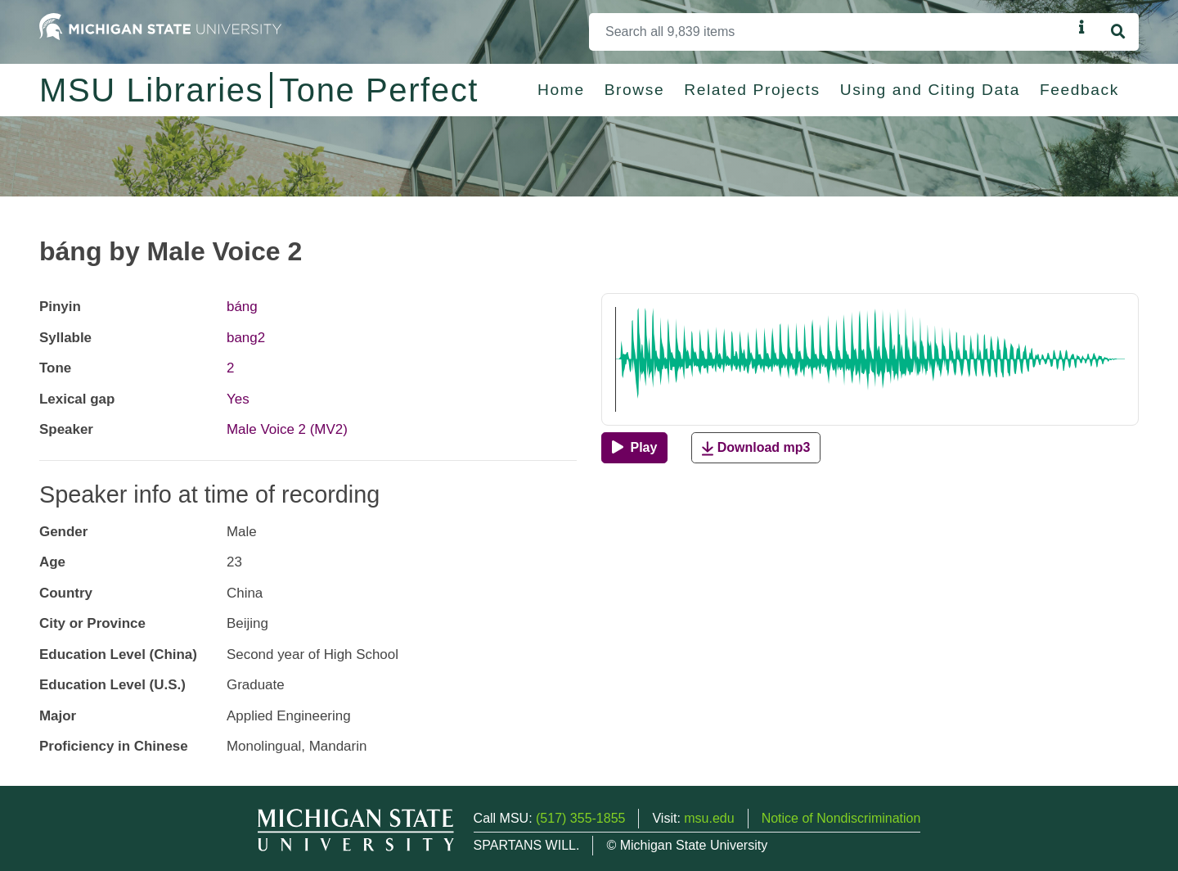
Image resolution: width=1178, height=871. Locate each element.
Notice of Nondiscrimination (841, 818)
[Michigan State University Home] (160, 26)
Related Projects (752, 89)
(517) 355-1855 (580, 818)
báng (242, 306)
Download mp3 (756, 448)
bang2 (246, 337)
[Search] (830, 32)
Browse (635, 89)
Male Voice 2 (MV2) (287, 429)
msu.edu (709, 818)
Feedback (1079, 89)
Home (561, 89)
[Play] (634, 447)
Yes (238, 399)
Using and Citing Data (930, 89)
